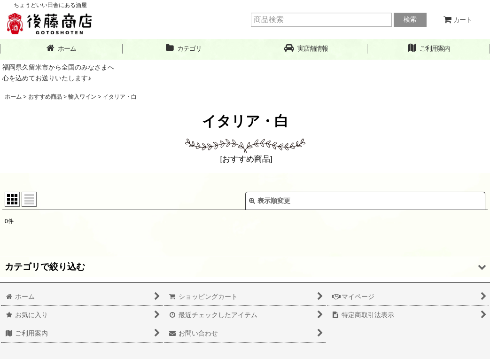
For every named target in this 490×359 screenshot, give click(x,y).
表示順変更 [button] (269, 200)
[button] (306, 48)
